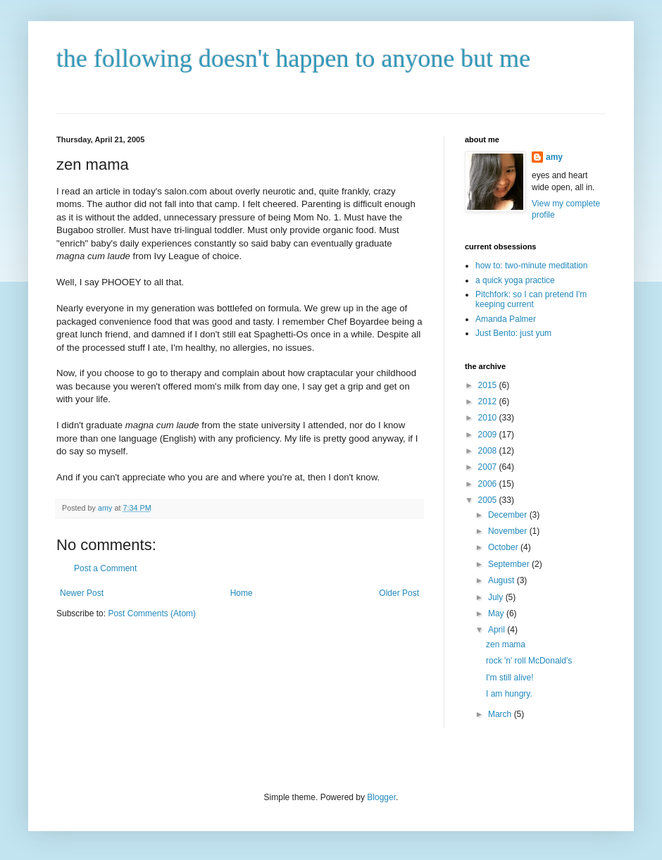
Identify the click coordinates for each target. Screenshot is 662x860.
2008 (488, 451)
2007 (488, 467)
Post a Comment (105, 568)
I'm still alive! (510, 678)
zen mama (505, 644)
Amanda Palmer (505, 319)
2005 (488, 500)
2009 (488, 435)
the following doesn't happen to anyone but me (293, 58)
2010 (488, 418)
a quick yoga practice (515, 280)
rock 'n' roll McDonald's (529, 661)
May (497, 613)
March (501, 714)
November (509, 531)
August (502, 580)
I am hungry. (509, 694)
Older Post (399, 593)
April (497, 630)
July (497, 597)
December (509, 515)
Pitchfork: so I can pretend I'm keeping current (531, 299)
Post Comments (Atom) (152, 613)
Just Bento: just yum (513, 333)
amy (554, 157)
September (510, 564)
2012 (488, 401)
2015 (488, 385)
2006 (488, 484)
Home (241, 593)
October (504, 547)
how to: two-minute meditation (531, 265)
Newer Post (82, 593)
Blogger (381, 797)
